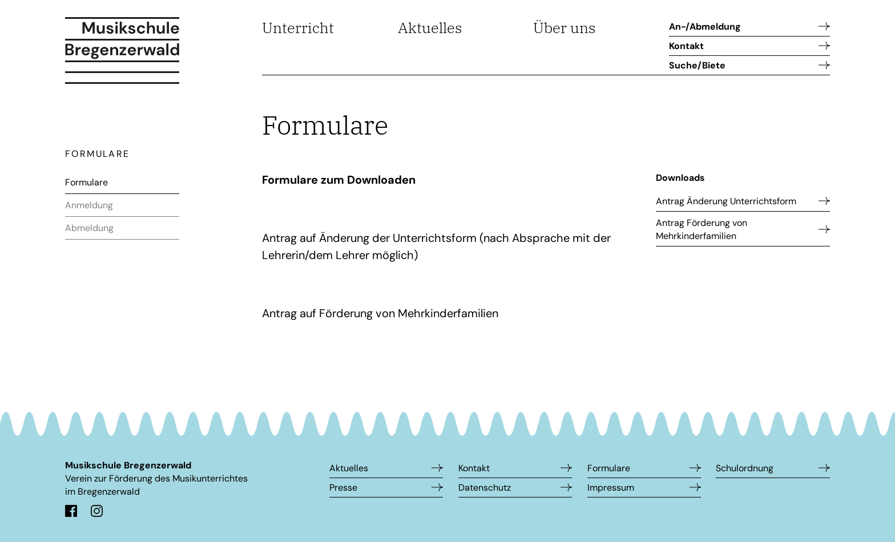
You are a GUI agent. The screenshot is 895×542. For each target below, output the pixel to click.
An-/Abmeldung (705, 27)
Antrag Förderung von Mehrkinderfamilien (701, 229)
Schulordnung (744, 468)
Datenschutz (484, 488)
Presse (343, 488)
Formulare (86, 182)
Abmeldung (89, 228)
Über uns (564, 27)
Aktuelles (430, 27)
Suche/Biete (697, 65)
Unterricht (298, 27)
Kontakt (686, 46)
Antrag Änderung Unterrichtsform (726, 201)
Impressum (610, 488)
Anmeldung (89, 205)
